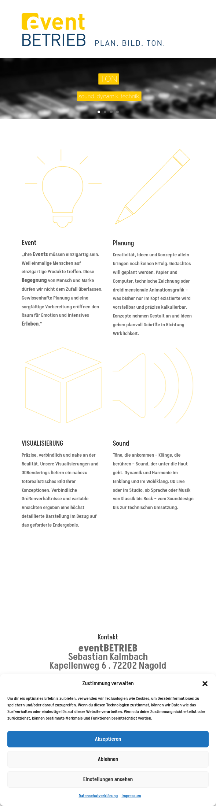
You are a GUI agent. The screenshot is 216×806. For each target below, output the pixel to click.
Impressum (131, 796)
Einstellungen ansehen (108, 779)
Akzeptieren (108, 739)
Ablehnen (108, 759)
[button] (205, 683)
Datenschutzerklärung (98, 796)
